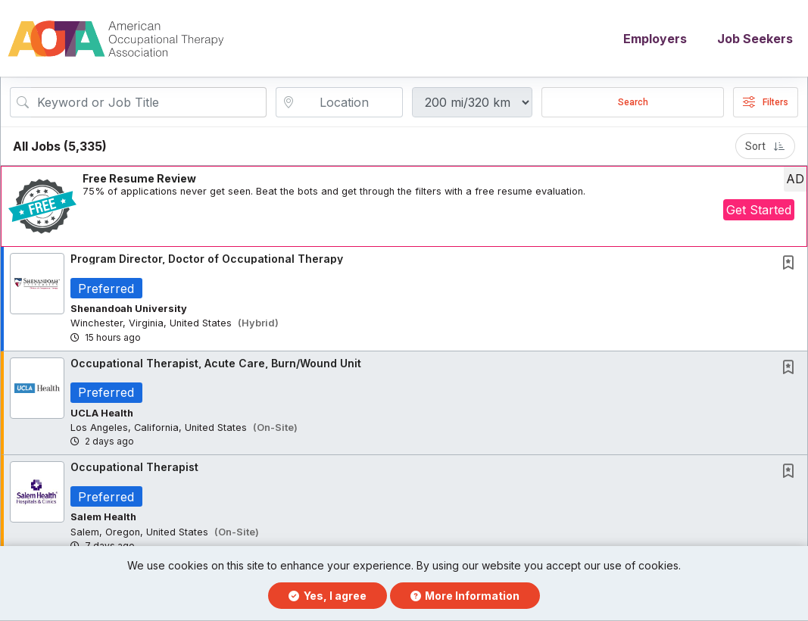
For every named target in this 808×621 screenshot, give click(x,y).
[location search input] (350, 104)
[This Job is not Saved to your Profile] (791, 265)
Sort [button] (765, 148)
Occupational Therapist (134, 469)
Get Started (758, 211)
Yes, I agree (328, 595)
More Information (465, 595)
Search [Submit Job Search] (633, 103)
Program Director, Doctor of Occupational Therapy (206, 260)
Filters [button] (765, 104)
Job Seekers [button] (755, 39)
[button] (404, 207)
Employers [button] (655, 39)
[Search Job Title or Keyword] (149, 104)
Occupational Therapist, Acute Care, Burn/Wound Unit (215, 364)
